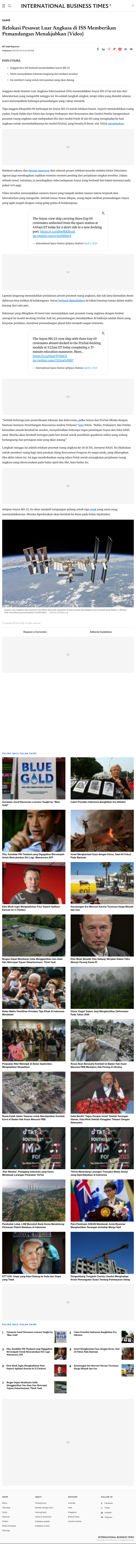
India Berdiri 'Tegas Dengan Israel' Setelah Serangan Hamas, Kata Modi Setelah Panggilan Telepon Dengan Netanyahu (100, 1119)
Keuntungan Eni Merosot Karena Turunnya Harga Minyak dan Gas (96, 1367)
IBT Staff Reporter (10, 46)
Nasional (6, 1517)
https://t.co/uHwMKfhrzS (57, 231)
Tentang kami (40, 1503)
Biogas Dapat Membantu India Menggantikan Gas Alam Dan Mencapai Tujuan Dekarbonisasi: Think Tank (27, 1385)
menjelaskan (116, 123)
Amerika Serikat (74, 1521)
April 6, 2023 (90, 243)
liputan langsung (39, 170)
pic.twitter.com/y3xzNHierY (52, 236)
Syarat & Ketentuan (43, 1517)
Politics (5, 1521)
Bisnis (4, 1503)
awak (93, 509)
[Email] (125, 49)
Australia (71, 1503)
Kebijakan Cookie (42, 1526)
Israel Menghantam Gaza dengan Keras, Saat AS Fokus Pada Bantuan (97, 1350)
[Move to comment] (131, 49)
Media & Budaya (9, 1526)
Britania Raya (73, 1517)
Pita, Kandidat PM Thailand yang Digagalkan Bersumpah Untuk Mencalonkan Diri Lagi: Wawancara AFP (29, 1351)
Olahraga (6, 1530)
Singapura (72, 1512)
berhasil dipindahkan (71, 300)
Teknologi (6, 1508)
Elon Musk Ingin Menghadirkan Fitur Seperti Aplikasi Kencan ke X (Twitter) (26, 1367)
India (70, 1508)
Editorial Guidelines (101, 632)
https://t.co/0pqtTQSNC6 (50, 356)
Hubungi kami (41, 1512)
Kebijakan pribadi (42, 1521)
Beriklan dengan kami (44, 1508)
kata (81, 425)
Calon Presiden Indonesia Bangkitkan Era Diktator (98, 802)
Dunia (4, 1512)
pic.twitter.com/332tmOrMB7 (53, 360)
